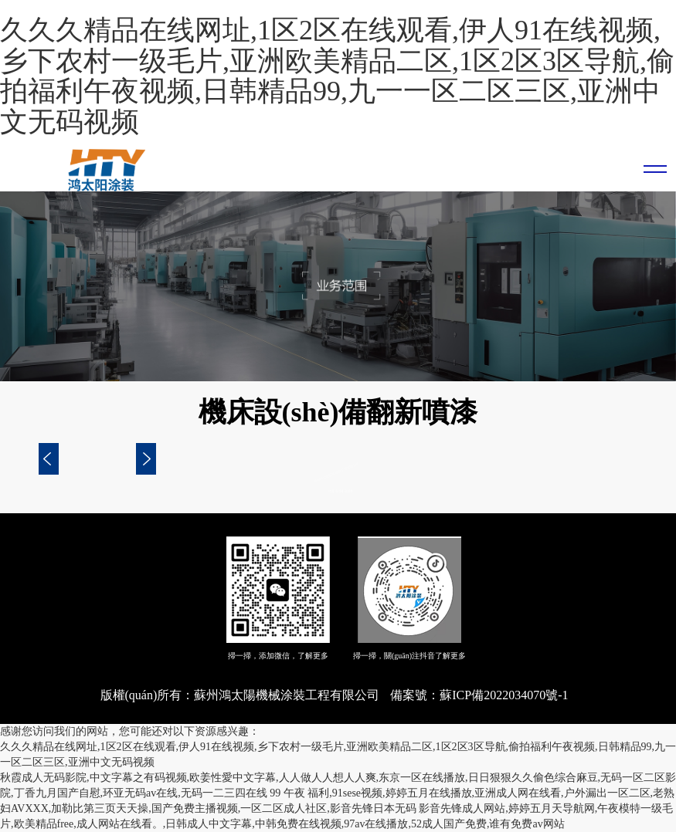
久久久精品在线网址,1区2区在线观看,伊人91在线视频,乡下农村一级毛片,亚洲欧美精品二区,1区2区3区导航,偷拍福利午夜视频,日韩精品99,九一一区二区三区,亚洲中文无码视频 (337, 76)
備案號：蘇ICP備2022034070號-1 (479, 695)
